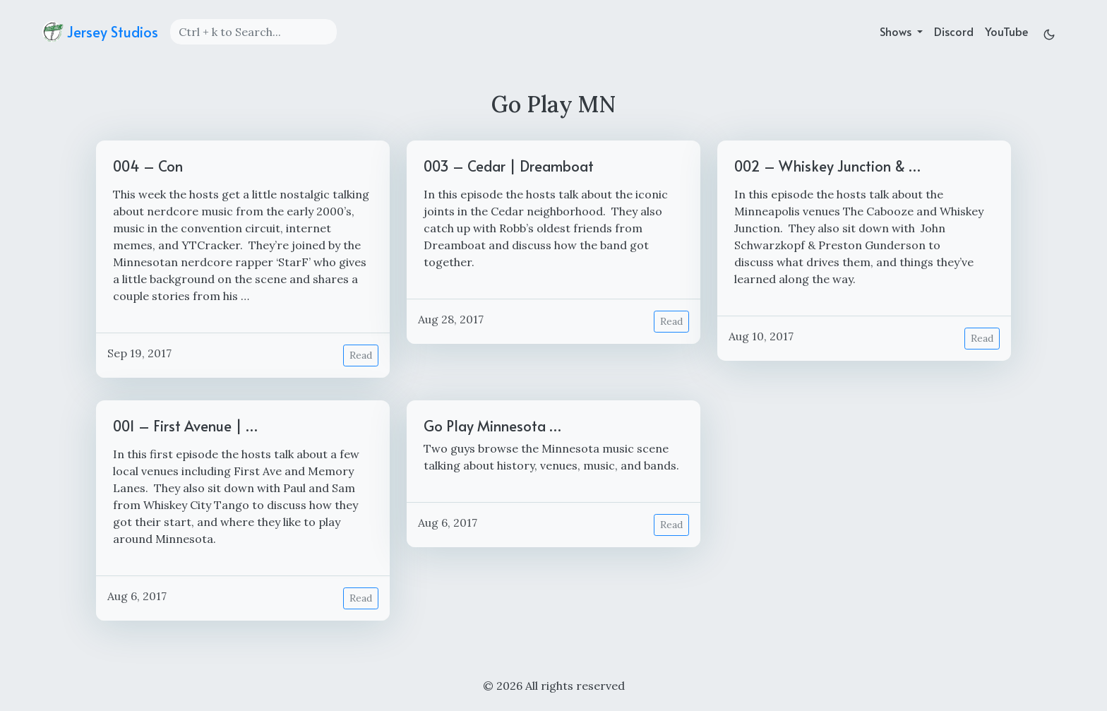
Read (360, 355)
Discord (954, 31)
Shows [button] (897, 31)
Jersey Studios (100, 31)
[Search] (253, 31)
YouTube (1006, 31)
